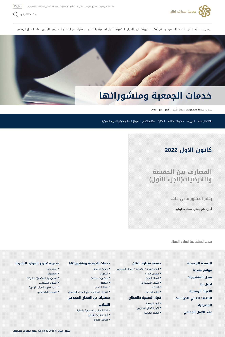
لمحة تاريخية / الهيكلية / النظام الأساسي (137, 269)
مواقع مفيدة (91, 6)
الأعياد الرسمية (67, 6)
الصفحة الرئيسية (107, 6)
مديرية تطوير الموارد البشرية (133, 29)
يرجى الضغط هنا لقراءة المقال (191, 242)
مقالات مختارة (101, 319)
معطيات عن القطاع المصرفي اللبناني (63, 29)
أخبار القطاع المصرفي (148, 308)
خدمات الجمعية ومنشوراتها (169, 29)
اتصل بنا (79, 6)
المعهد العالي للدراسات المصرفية (43, 6)
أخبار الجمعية (152, 303)
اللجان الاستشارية (150, 283)
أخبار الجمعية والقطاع (100, 29)
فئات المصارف (152, 292)
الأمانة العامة (152, 278)
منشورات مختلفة (176, 121)
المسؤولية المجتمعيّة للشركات (41, 278)
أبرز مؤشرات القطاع (98, 315)
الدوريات (191, 121)
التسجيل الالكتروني (47, 292)
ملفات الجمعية (205, 121)
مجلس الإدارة (152, 273)
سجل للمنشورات (200, 277)
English (17, 6)
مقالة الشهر (178, 110)
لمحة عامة (52, 269)
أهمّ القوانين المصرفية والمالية (92, 310)
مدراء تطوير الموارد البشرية (43, 287)
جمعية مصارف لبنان (199, 29)
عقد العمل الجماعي (27, 29)
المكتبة (161, 121)
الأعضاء (155, 287)
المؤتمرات (52, 273)
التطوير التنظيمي (48, 283)
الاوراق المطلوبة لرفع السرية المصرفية (120, 121)
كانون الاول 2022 (160, 110)
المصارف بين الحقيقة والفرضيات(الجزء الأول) (179, 175)
